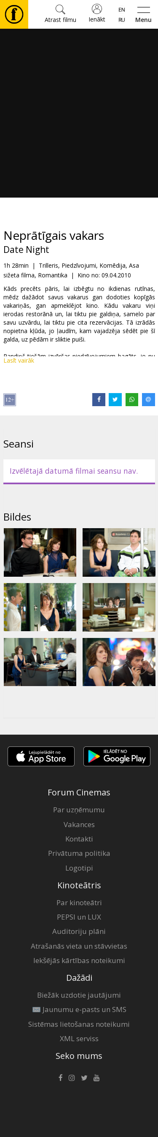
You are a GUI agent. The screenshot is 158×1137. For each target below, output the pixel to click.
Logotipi (79, 868)
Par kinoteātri (79, 902)
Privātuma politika (79, 853)
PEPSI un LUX (79, 917)
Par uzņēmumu (79, 809)
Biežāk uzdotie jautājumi (79, 995)
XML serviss (79, 1038)
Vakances (79, 824)
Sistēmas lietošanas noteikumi (79, 1024)
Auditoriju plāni (79, 931)
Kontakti (79, 839)
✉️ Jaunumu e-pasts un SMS (79, 1009)
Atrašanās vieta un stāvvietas (79, 946)
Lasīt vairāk (18, 360)
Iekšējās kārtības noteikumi (79, 960)
